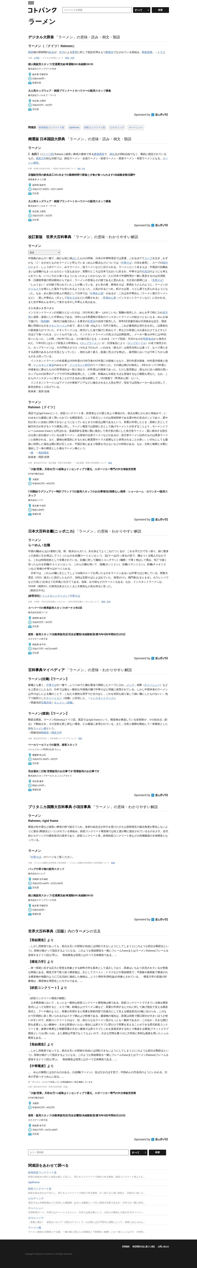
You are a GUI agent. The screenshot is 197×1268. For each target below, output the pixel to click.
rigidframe (74, 127)
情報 (67, 58)
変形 (74, 52)
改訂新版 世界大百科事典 (49, 237)
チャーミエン (54, 698)
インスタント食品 (43, 365)
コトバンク (42, 10)
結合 (51, 52)
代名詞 (146, 271)
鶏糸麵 (45, 321)
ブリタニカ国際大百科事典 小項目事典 (59, 807)
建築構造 (99, 154)
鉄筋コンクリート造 (94, 127)
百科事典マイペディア (46, 670)
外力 (61, 52)
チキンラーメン (58, 325)
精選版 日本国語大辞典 (46, 139)
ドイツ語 (48, 154)
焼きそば (72, 297)
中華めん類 (96, 293)
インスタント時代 (80, 365)
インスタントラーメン (55, 595)
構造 (30, 52)
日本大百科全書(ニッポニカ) (51, 531)
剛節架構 (147, 52)
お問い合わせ (163, 1246)
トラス (161, 52)
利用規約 (126, 1246)
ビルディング (117, 127)
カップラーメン (90, 343)
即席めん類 (109, 297)
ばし (74, 258)
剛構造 (45, 732)
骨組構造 (44, 452)
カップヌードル (137, 343)
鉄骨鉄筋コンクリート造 (51, 127)
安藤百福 (46, 702)
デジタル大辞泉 (41, 37)
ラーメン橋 (39, 728)
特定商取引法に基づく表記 (143, 1246)
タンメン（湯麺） (64, 702)
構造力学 (41, 158)
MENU (31, 3)
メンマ (130, 685)
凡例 (72, 58)
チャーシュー (136, 127)
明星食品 (148, 338)
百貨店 (91, 321)
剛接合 (110, 52)
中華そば (126, 262)
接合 (112, 154)
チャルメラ (34, 288)
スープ (148, 258)
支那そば (157, 280)
